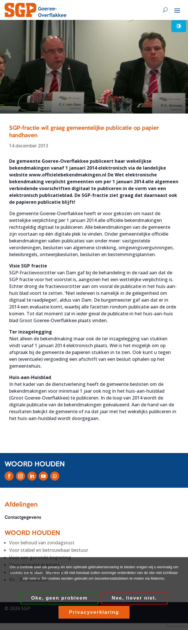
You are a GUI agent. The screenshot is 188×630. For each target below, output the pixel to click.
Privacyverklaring (94, 612)
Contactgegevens (23, 518)
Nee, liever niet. (134, 598)
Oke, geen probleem (59, 598)
